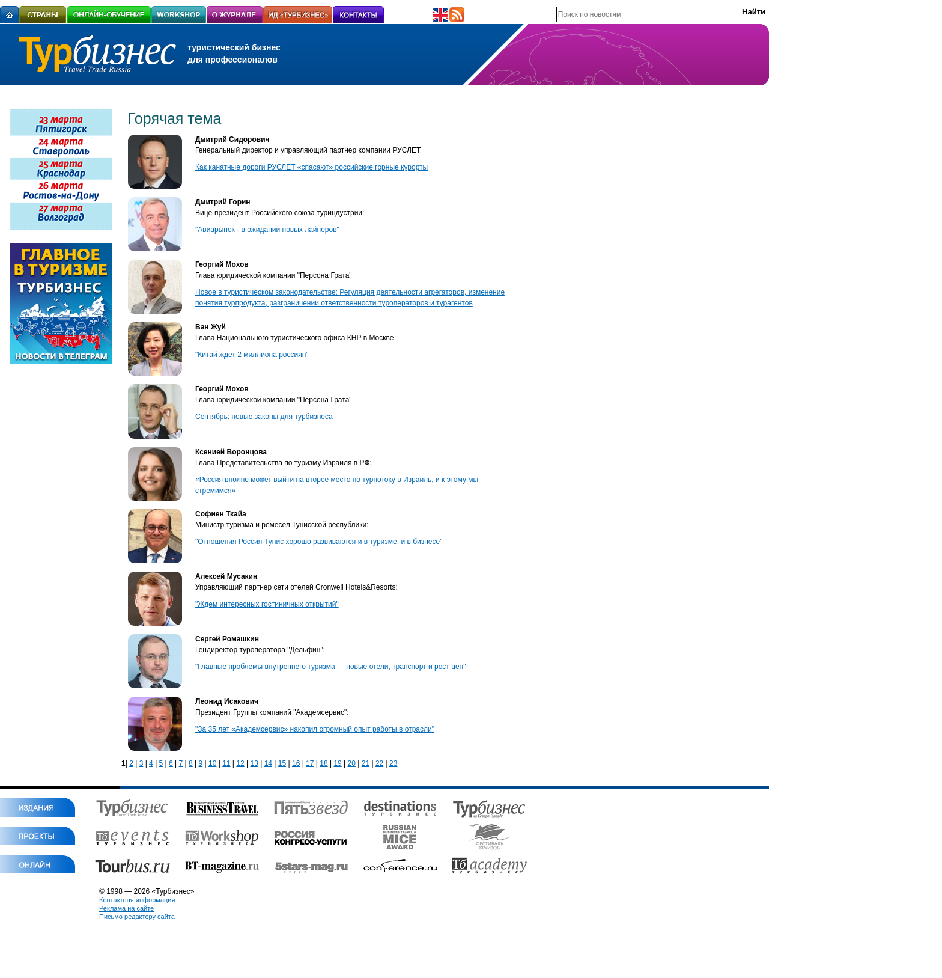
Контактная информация (137, 899)
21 (365, 763)
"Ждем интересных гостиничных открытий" (267, 604)
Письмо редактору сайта (137, 916)
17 (310, 763)
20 (352, 763)
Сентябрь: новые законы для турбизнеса (264, 416)
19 (337, 763)
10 (212, 763)
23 (393, 763)
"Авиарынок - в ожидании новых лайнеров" (267, 229)
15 (282, 763)
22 (379, 763)
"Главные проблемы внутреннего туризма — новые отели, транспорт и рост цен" (330, 666)
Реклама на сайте (126, 908)
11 (226, 763)
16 (296, 763)
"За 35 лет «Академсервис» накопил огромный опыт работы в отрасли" (314, 729)
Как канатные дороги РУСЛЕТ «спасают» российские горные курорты (311, 167)
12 (240, 763)
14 (268, 763)
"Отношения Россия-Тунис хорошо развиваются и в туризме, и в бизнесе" (318, 541)
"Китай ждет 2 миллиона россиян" (252, 354)
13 (254, 763)
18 (323, 763)
